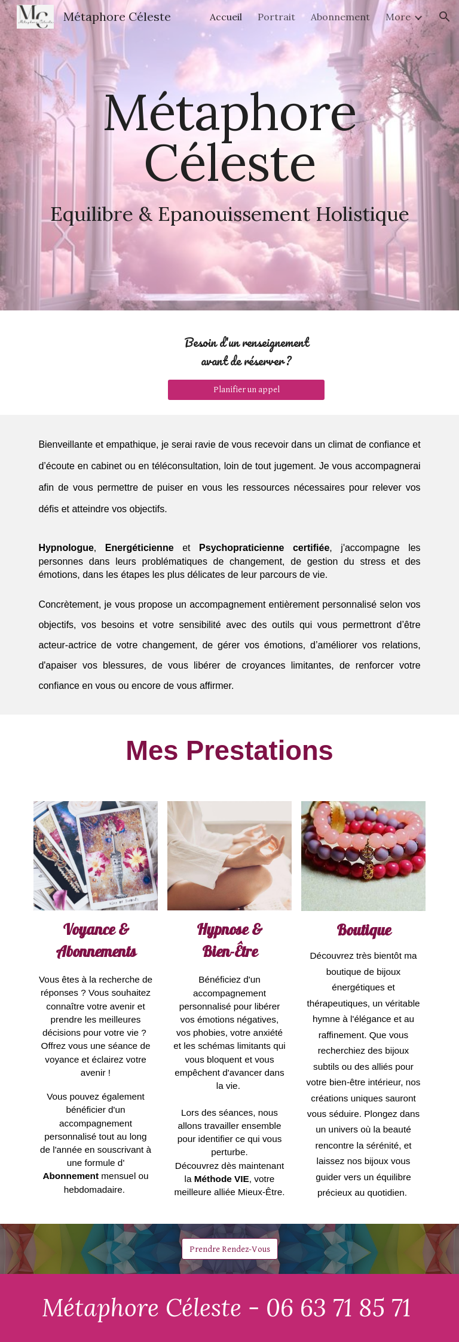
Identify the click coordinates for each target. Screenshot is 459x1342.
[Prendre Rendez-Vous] (229, 1249)
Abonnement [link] (340, 17)
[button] (444, 16)
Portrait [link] (276, 17)
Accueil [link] (226, 17)
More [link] (398, 17)
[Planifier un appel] (246, 390)
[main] (229, 155)
